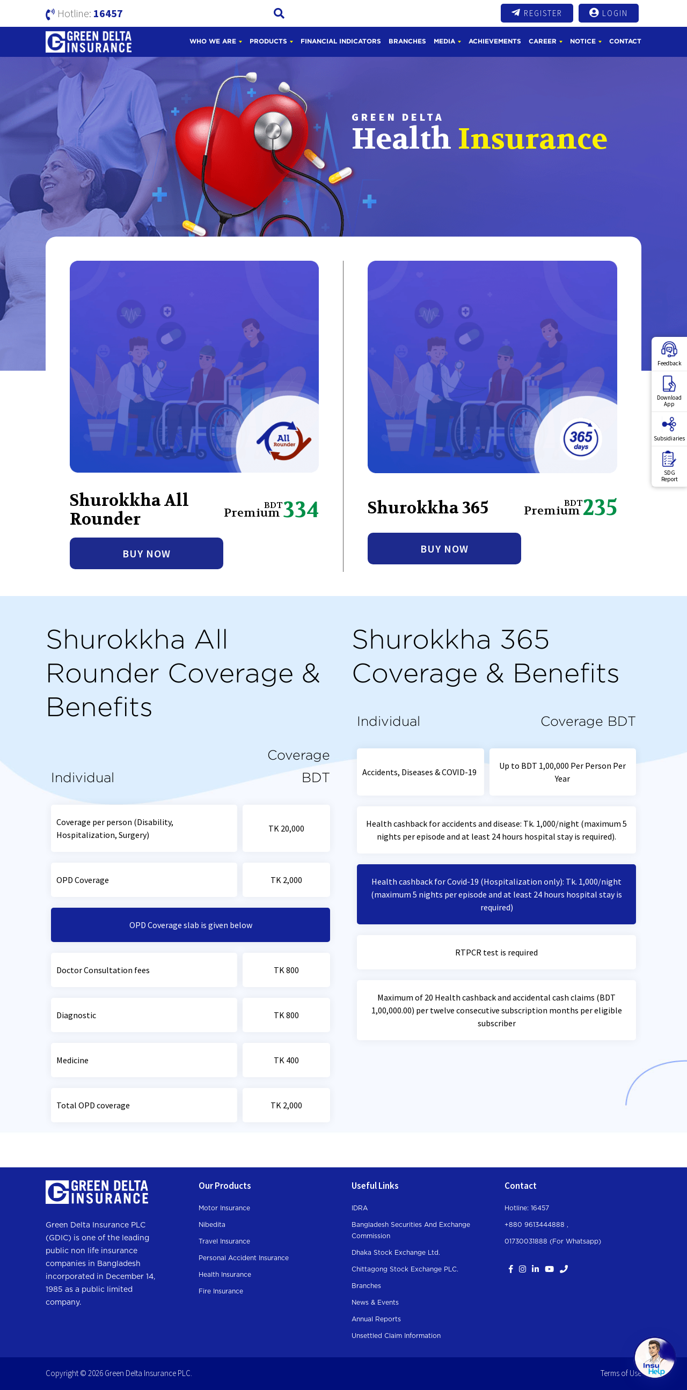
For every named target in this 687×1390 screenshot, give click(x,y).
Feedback (669, 354)
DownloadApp (669, 392)
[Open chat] (654, 1357)
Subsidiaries (669, 429)
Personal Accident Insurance (244, 1258)
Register (536, 13)
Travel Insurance (224, 1241)
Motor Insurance (224, 1208)
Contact (625, 41)
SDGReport (669, 467)
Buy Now (146, 553)
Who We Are (212, 41)
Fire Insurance (221, 1291)
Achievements (495, 41)
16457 (108, 13)
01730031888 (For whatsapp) (553, 1241)
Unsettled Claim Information (396, 1336)
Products (268, 41)
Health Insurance (225, 1274)
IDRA (360, 1208)
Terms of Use (621, 1373)
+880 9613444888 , (536, 1225)
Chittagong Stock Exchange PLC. (405, 1269)
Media (444, 41)
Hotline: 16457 (527, 1208)
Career (543, 41)
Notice (583, 41)
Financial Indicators (341, 41)
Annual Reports (376, 1319)
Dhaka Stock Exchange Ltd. (396, 1252)
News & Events (375, 1302)
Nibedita (212, 1225)
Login (608, 13)
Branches (407, 41)
